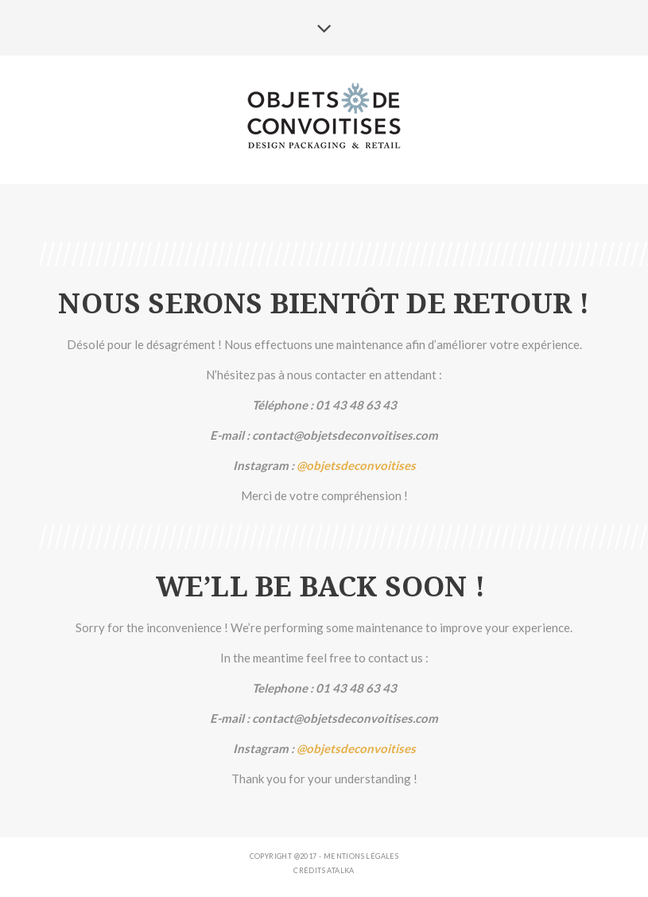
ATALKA (340, 870)
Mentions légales (361, 856)
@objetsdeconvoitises (356, 465)
